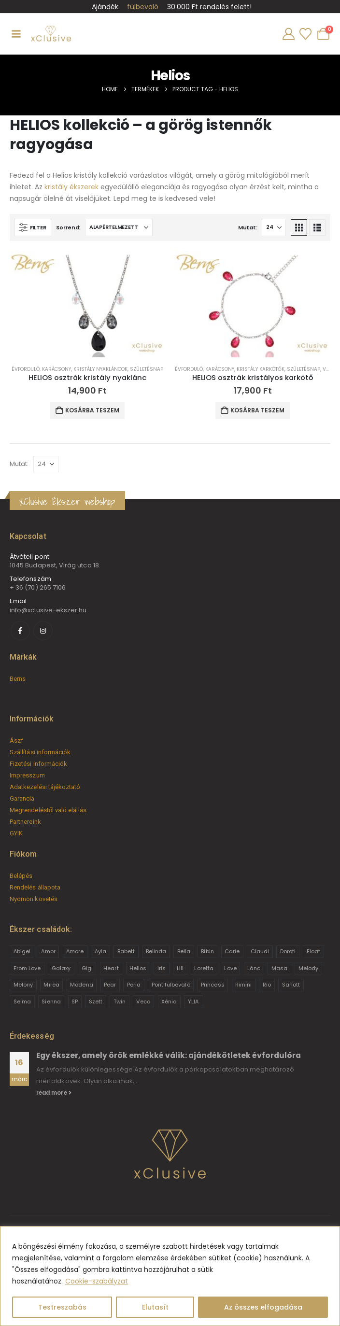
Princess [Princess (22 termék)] (213, 984)
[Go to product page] (87, 304)
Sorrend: (68, 227)
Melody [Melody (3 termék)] (308, 968)
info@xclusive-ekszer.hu (48, 610)
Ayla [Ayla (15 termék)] (100, 951)
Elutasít (155, 1307)
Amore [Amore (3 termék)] (75, 951)
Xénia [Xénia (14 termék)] (169, 1001)
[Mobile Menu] (16, 33)
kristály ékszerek (71, 187)
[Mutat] (274, 227)
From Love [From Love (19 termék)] (27, 968)
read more (53, 1093)
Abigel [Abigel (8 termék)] (22, 951)
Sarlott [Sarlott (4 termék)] (291, 984)
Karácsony (56, 369)
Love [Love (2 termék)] (230, 968)
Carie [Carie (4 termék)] (232, 951)
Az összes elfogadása (263, 1307)
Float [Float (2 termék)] (313, 951)
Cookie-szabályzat (96, 1281)
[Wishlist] (305, 34)
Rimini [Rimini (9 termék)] (243, 984)
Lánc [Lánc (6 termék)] (253, 968)
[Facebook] (20, 630)
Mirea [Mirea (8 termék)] (51, 984)
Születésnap (146, 369)
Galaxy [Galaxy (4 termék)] (61, 968)
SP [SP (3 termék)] (74, 1001)
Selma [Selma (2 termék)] (22, 1001)
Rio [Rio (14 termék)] (267, 984)
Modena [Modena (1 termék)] (81, 984)
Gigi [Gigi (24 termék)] (87, 968)
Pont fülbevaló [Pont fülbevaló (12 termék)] (171, 984)
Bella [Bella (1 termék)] (183, 951)
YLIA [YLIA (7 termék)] (193, 1001)
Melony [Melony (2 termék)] (23, 984)
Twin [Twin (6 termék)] (119, 1001)
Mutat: (247, 227)
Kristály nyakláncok (100, 369)
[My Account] (288, 34)
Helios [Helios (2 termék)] (137, 968)
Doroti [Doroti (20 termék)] (288, 951)
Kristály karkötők (260, 369)
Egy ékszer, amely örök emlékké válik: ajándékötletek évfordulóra (168, 1055)
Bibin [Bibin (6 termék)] (207, 951)
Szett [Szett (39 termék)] (95, 1001)
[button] (32, 227)
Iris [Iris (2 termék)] (161, 968)
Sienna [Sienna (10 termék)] (51, 1001)
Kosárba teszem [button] (92, 410)
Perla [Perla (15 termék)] (134, 984)
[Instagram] (43, 630)
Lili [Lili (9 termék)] (180, 968)
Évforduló (26, 369)
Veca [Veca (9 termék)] (143, 1001)
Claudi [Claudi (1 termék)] (260, 951)
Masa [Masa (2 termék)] (279, 968)
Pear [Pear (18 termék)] (110, 984)
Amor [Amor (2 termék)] (48, 951)
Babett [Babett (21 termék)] (126, 951)
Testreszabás (62, 1307)
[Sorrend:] (119, 227)
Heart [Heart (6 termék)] (110, 968)
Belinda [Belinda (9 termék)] (156, 951)
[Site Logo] (50, 34)
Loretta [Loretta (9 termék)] (203, 968)
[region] (170, 1276)
